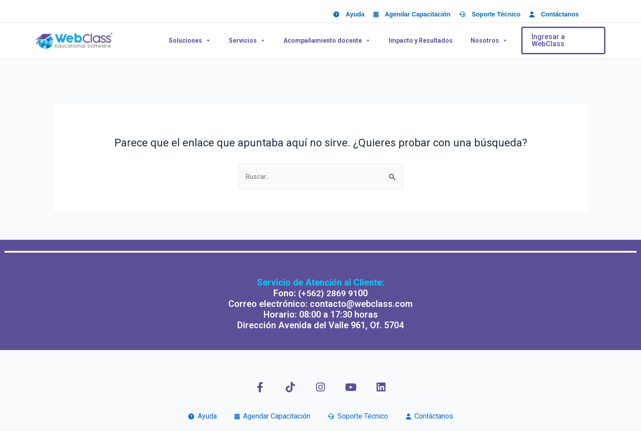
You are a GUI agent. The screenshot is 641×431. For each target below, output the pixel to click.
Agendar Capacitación (272, 416)
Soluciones (190, 40)
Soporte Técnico (358, 416)
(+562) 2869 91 (328, 293)
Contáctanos (429, 416)
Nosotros (489, 40)
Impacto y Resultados (421, 40)
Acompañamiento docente (327, 40)
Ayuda (202, 416)
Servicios (247, 40)
